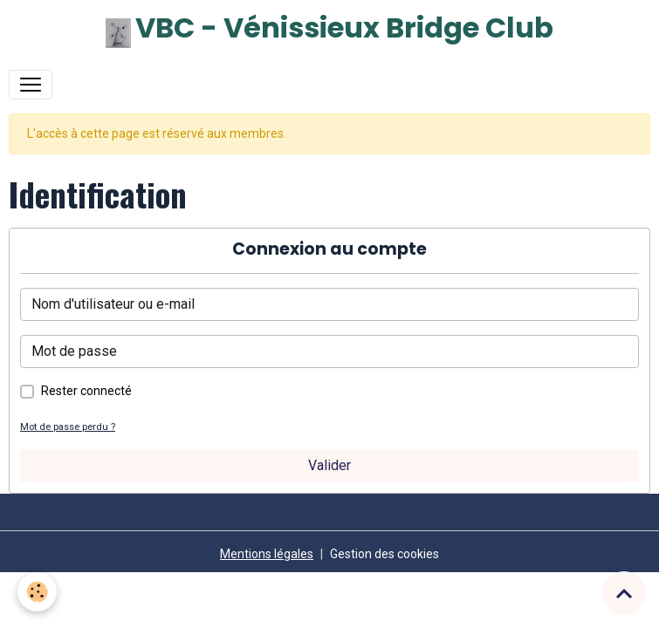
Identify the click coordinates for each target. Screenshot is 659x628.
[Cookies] (37, 591)
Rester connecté (86, 391)
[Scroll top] (624, 593)
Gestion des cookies (384, 554)
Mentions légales (266, 554)
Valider (329, 465)
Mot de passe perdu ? (67, 427)
